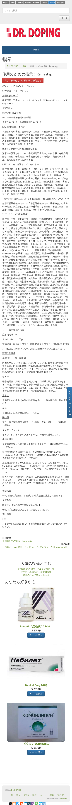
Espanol (28, 2)
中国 (12, 2)
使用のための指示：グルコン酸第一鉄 (36, 568)
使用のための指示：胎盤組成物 (36, 572)
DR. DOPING (16, 790)
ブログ (60, 795)
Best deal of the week (70, 403)
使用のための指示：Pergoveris (17, 541)
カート (43, 795)
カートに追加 (36, 635)
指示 (18, 795)
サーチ (64, 18)
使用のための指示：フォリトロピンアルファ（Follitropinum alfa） (37, 547)
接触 (52, 795)
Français (36, 2)
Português (60, 2)
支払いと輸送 (30, 795)
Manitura (63, 798)
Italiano (44, 2)
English (5, 2)
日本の (52, 2)
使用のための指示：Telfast (36, 575)
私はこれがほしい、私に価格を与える (22, 80)
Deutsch (20, 2)
